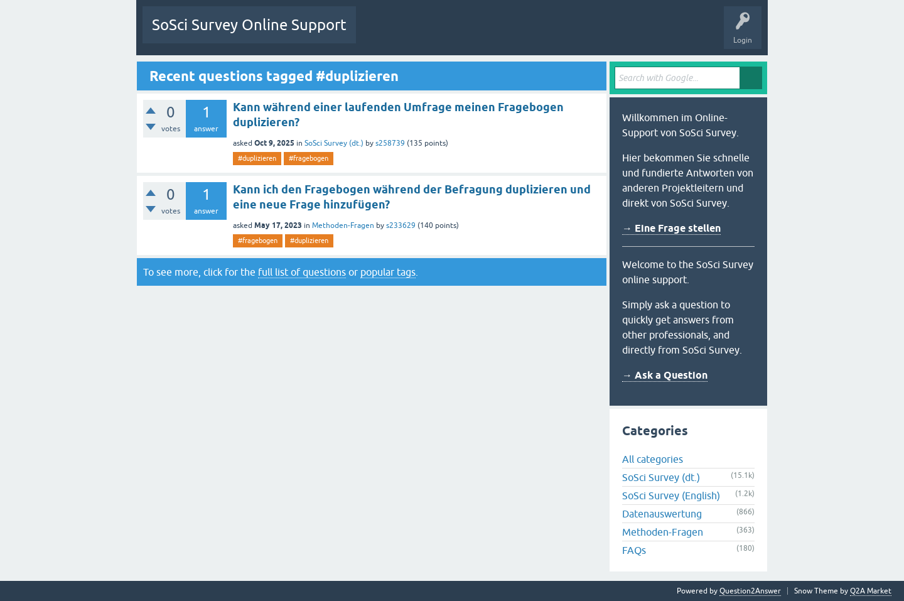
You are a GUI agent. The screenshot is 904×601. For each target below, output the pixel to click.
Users (523, 34)
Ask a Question (575, 34)
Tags (483, 34)
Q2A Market (870, 591)
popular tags (388, 272)
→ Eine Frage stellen (671, 228)
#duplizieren (257, 158)
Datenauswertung (662, 513)
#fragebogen (308, 158)
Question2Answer (750, 591)
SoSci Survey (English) (671, 495)
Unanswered (435, 34)
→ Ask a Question (665, 375)
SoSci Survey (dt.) (333, 143)
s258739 (390, 143)
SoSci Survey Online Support (249, 24)
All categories (652, 459)
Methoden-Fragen (343, 225)
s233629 (401, 225)
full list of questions (302, 272)
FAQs (634, 550)
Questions (382, 34)
